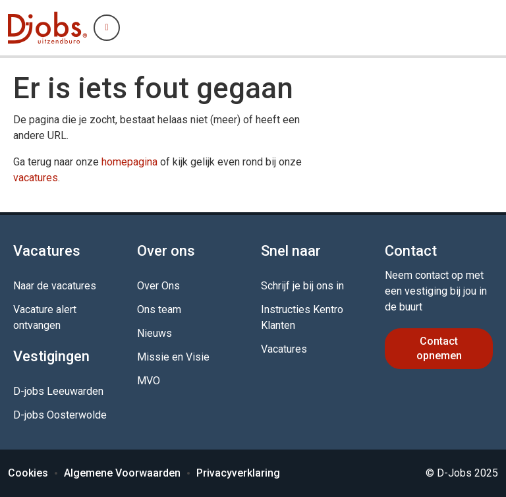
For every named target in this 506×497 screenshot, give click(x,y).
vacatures (35, 177)
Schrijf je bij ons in (302, 285)
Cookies (28, 473)
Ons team (159, 309)
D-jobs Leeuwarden (58, 391)
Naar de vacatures (54, 285)
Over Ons (158, 285)
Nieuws (154, 333)
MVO (148, 380)
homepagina (129, 162)
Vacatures (284, 349)
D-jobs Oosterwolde (60, 415)
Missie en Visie (173, 357)
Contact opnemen (439, 348)
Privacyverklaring (238, 473)
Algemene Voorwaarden (122, 473)
